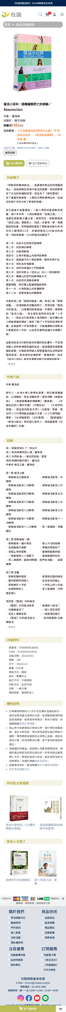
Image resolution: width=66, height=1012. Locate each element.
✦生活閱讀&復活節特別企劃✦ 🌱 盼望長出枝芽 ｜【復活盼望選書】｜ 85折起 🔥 (39, 135)
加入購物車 (14, 163)
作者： (7, 116)
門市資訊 (16, 927)
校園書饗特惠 (18, 955)
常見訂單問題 (27, 723)
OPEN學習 (49, 969)
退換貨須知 (41, 761)
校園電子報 (50, 955)
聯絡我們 (16, 922)
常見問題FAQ (18, 917)
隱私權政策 (17, 942)
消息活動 (16, 937)
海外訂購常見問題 (47, 765)
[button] (40, 15)
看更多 (10, 364)
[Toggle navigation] (62, 14)
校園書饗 (50, 932)
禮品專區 (50, 927)
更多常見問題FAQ (19, 769)
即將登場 (50, 937)
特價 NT (8, 125)
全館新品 (50, 917)
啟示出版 (20, 120)
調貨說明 (10, 152)
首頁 (7, 24)
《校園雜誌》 (51, 965)
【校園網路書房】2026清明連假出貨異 (33, 3)
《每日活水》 (51, 960)
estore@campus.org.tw (37, 982)
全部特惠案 (17, 960)
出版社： (9, 120)
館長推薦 (50, 922)
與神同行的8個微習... (19, 880)
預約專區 (15, 965)
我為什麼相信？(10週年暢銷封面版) (20, 826)
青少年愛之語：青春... (45, 881)
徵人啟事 (16, 932)
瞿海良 (16, 116)
